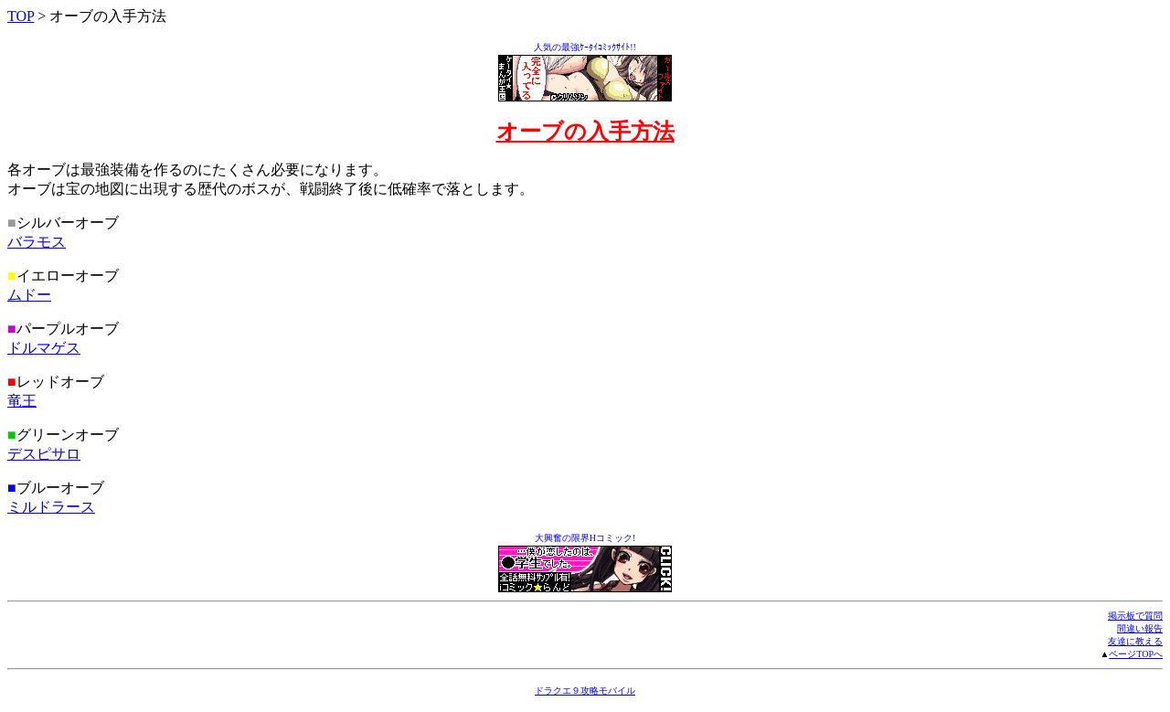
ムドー (29, 295)
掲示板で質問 (1135, 616)
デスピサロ (43, 454)
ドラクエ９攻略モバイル (585, 690)
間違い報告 (1140, 628)
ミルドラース (51, 507)
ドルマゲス (43, 348)
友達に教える (1135, 641)
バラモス (36, 242)
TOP (20, 16)
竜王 (22, 401)
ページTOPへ (1136, 654)
